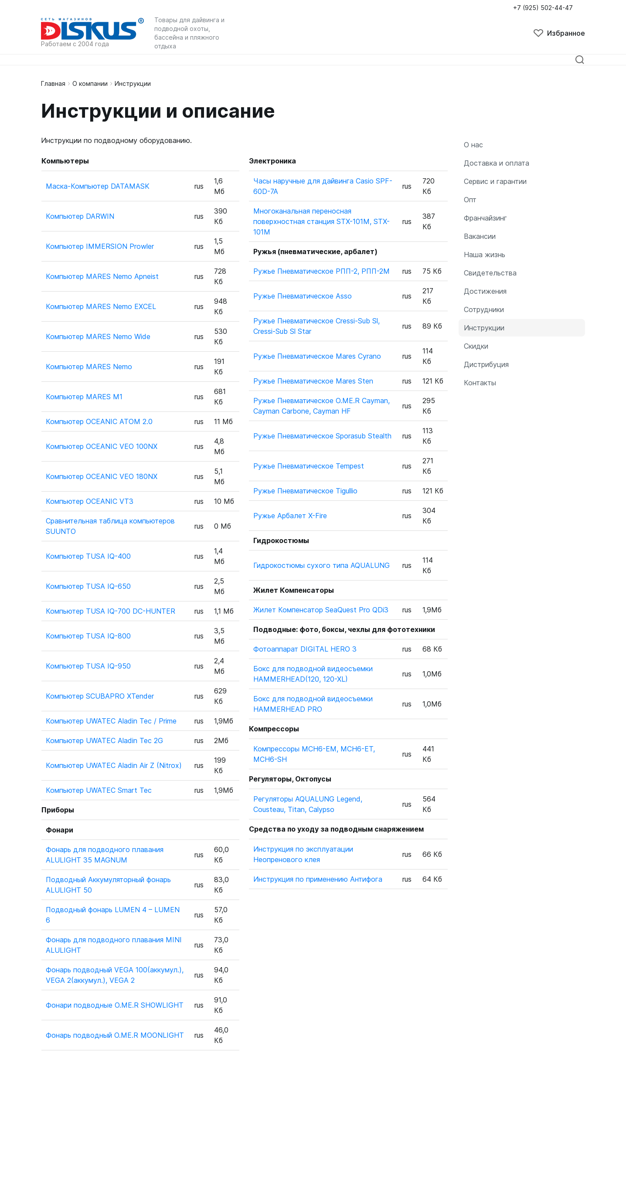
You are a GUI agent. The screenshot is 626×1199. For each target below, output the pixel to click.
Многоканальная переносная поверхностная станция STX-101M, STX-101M (321, 221)
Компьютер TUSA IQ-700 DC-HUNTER (110, 611)
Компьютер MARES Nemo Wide (98, 336)
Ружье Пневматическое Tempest (308, 466)
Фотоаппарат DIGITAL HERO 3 (305, 649)
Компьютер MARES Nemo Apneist (102, 276)
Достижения (485, 291)
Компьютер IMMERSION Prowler (100, 246)
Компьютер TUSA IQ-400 (88, 556)
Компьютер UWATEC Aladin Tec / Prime (111, 721)
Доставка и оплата (496, 163)
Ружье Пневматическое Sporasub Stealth (322, 435)
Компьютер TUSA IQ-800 (88, 636)
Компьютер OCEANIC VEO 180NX (101, 476)
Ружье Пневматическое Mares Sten (313, 381)
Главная (53, 83)
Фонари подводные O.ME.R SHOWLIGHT (115, 1005)
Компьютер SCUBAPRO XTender (100, 696)
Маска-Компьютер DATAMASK (98, 186)
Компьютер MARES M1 (84, 396)
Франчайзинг (485, 218)
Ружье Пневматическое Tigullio (305, 490)
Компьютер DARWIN (80, 216)
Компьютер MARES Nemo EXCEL (101, 306)
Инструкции (484, 327)
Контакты (480, 382)
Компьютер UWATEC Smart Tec (99, 790)
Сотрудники (484, 309)
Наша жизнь (484, 254)
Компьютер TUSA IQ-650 (88, 586)
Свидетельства (490, 272)
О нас (473, 144)
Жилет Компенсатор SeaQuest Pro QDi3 (320, 609)
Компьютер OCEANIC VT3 (89, 501)
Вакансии (480, 236)
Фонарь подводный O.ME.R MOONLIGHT (115, 1035)
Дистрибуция (486, 364)
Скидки (476, 346)
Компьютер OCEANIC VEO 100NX (101, 446)
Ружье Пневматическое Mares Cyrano (317, 356)
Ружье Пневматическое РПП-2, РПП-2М (321, 271)
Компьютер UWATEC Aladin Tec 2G (104, 740)
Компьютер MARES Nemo (89, 366)
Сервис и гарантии (495, 181)
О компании (90, 83)
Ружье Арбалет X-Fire (290, 515)
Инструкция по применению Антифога (317, 879)
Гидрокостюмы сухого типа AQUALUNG (321, 565)
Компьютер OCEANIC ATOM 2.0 (99, 421)
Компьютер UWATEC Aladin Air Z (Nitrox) (114, 765)
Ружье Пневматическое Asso (302, 296)
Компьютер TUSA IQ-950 (88, 666)
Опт (470, 199)
